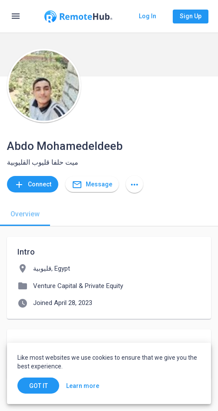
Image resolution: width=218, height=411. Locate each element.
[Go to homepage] (78, 16)
